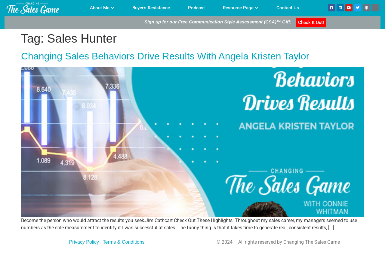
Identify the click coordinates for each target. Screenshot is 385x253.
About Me (102, 8)
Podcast (196, 8)
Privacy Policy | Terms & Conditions (106, 242)
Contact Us (287, 8)
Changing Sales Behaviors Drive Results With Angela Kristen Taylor (165, 56)
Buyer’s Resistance (151, 8)
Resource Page (240, 8)
